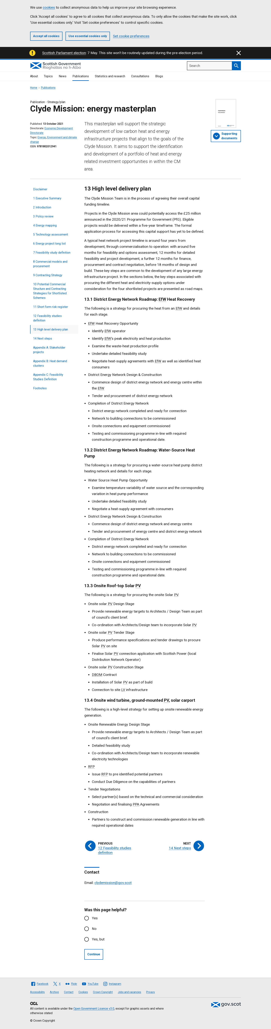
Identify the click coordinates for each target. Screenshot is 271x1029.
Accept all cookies (46, 36)
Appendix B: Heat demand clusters (50, 363)
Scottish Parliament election (64, 53)
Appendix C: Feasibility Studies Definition (48, 377)
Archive (54, 992)
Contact (68, 992)
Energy (42, 137)
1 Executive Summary (47, 198)
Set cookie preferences (131, 36)
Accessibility (37, 992)
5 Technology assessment (50, 234)
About (34, 76)
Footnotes (40, 388)
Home (33, 87)
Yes (95, 918)
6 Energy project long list (49, 243)
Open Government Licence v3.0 (93, 1008)
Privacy (150, 992)
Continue (93, 954)
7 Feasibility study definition (51, 252)
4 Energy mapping (45, 225)
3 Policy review (43, 216)
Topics (48, 76)
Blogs (159, 76)
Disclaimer (40, 189)
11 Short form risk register (50, 307)
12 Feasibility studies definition (47, 318)
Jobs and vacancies (129, 992)
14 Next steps (42, 338)
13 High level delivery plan (50, 329)
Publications (80, 76)
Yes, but (98, 939)
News (62, 76)
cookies (49, 7)
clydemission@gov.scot (113, 883)
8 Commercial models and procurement (50, 264)
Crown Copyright (103, 992)
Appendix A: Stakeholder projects (49, 350)
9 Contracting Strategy (47, 275)
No (94, 928)
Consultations (140, 76)
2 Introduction (42, 207)
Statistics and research (110, 76)
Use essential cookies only (88, 36)
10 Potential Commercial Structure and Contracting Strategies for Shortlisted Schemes (50, 291)
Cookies (83, 992)
